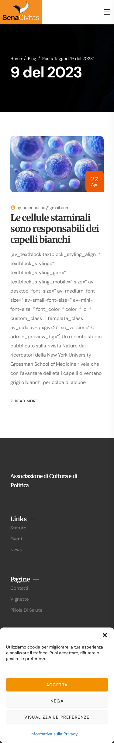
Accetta (57, 685)
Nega (57, 701)
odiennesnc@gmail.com (45, 207)
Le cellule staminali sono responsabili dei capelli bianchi (54, 228)
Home (16, 58)
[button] (105, 635)
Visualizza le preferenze (57, 717)
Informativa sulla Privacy (54, 734)
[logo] (21, 12)
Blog (32, 58)
